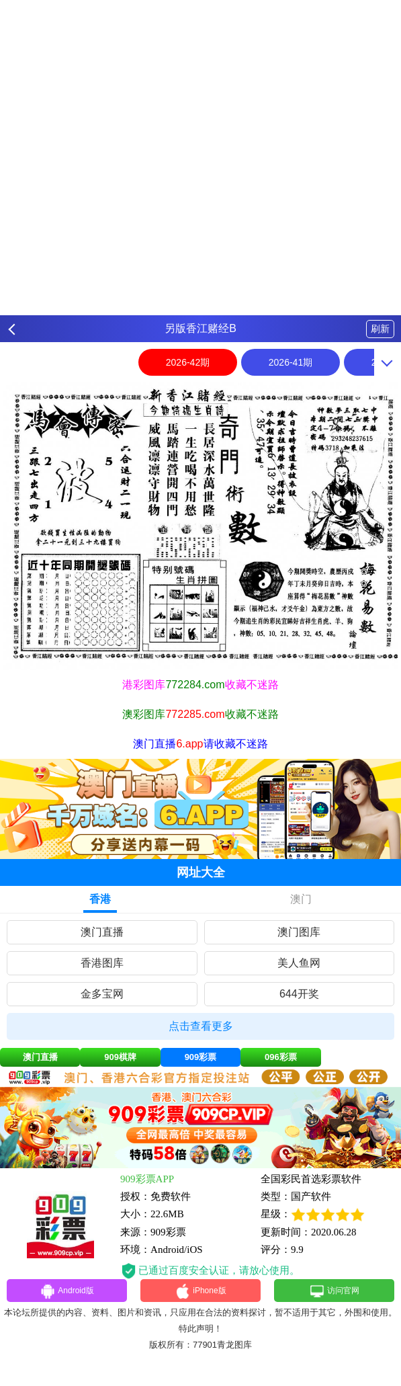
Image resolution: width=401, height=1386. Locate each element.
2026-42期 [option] (188, 362)
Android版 (67, 1293)
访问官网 (334, 1293)
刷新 (380, 328)
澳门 (301, 899)
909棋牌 (120, 1057)
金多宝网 (102, 994)
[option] (200, 526)
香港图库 (102, 963)
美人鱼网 (298, 963)
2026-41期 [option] (290, 362)
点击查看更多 (201, 1026)
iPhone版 (200, 1293)
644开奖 (299, 994)
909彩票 (201, 1057)
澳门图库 (298, 932)
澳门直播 (102, 932)
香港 (100, 899)
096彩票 (281, 1057)
